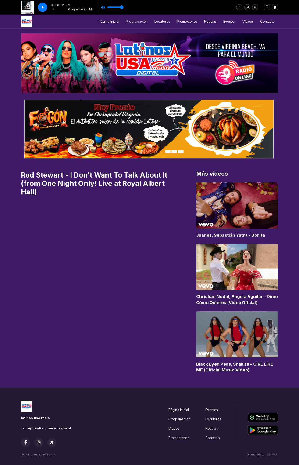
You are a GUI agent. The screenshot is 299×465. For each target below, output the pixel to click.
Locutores (162, 21)
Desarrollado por (262, 454)
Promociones (187, 21)
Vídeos (248, 21)
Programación (137, 21)
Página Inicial (109, 21)
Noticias (210, 21)
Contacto (267, 21)
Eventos (229, 21)
